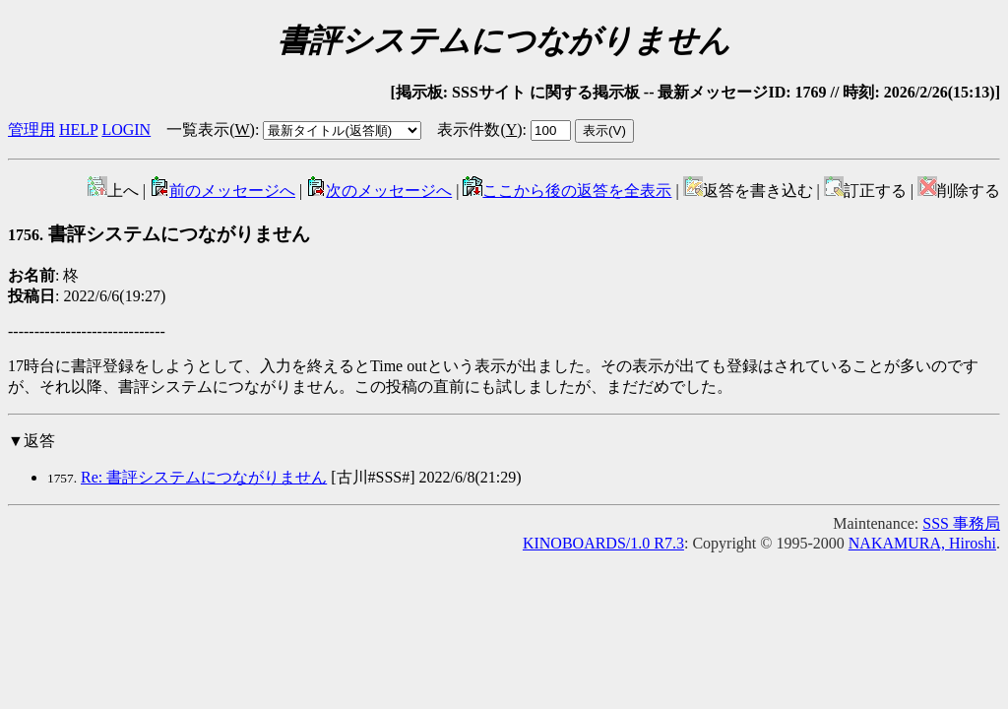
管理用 (31, 129)
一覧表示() (210, 129)
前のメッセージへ (222, 190)
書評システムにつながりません (159, 234)
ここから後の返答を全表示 (567, 190)
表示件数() (479, 129)
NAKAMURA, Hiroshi (922, 543)
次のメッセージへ (379, 190)
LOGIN (126, 129)
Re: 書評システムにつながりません (204, 477)
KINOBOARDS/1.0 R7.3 (603, 543)
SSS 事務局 (961, 523)
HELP (78, 129)
